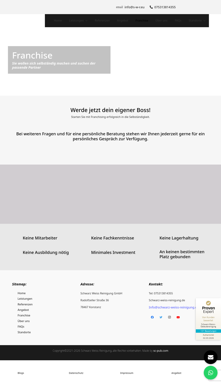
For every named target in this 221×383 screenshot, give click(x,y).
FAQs (21, 324)
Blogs (21, 370)
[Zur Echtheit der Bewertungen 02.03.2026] (208, 336)
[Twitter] (160, 314)
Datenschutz (76, 370)
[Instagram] (169, 314)
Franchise (24, 313)
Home (22, 290)
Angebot (23, 307)
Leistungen (25, 296)
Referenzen (25, 301)
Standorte (24, 329)
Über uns (24, 318)
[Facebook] (152, 314)
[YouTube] (178, 314)
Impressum (126, 370)
